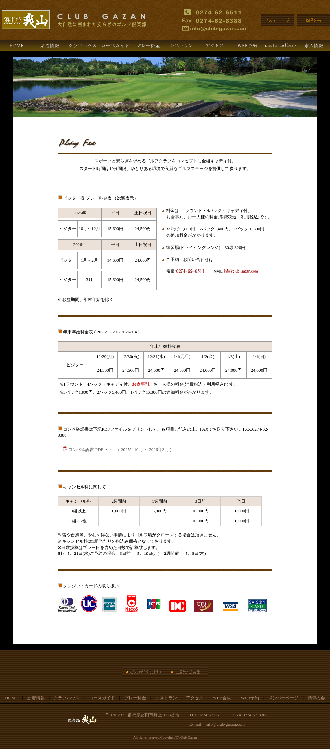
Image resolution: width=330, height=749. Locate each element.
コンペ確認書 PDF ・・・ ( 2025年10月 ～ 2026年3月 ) (117, 449)
